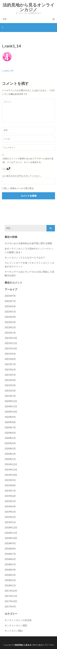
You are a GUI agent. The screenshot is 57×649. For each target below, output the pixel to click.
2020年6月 (10, 432)
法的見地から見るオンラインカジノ (28, 7)
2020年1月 (10, 459)
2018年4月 (10, 569)
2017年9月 (10, 606)
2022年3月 (10, 322)
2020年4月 (10, 443)
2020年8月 (10, 422)
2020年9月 (10, 417)
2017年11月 (11, 596)
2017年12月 (11, 590)
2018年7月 (10, 553)
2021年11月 (11, 343)
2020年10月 (11, 411)
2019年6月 (10, 496)
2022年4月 (10, 316)
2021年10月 (11, 348)
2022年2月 (10, 327)
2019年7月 (10, 490)
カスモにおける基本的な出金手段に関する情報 (28, 243)
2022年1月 (10, 332)
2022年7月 (10, 301)
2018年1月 (10, 585)
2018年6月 (10, 559)
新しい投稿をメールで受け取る (19, 188)
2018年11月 (11, 532)
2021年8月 (10, 359)
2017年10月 (11, 601)
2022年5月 (10, 311)
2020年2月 (10, 453)
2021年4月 (10, 380)
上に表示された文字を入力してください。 (22, 176)
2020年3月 (10, 448)
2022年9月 (10, 295)
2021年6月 (10, 369)
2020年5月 (10, 438)
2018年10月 (11, 538)
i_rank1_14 (7, 70)
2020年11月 (11, 406)
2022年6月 (10, 306)
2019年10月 (11, 474)
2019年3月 (10, 511)
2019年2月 (10, 517)
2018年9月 (10, 543)
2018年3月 (10, 575)
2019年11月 (11, 469)
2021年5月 (10, 374)
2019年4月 (10, 506)
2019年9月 (10, 480)
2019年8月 (10, 485)
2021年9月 (10, 353)
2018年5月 (10, 564)
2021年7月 (10, 364)
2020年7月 (10, 427)
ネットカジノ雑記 (14, 630)
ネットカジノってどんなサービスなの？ (25, 257)
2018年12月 (11, 527)
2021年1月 (10, 395)
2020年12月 (11, 401)
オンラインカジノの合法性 (18, 620)
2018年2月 (10, 580)
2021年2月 (10, 390)
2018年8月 (10, 548)
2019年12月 (11, 464)
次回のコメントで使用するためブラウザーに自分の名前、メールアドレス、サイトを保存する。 (28, 160)
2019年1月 (10, 522)
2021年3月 (10, 385)
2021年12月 (11, 338)
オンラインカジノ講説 (16, 625)
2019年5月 (10, 501)
